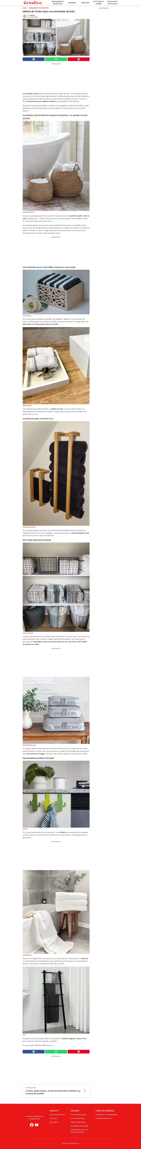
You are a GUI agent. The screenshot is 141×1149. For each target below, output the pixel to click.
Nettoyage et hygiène (98, 3)
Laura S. (32, 15)
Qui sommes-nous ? (57, 1114)
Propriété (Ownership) (79, 1126)
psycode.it (53, 1122)
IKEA (24, 1035)
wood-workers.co (27, 405)
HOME (24, 8)
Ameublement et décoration (58, 3)
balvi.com (25, 829)
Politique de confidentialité (106, 1114)
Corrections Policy (77, 1118)
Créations (85, 3)
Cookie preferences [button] (103, 1118)
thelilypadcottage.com (29, 212)
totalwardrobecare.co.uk (29, 745)
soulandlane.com (27, 955)
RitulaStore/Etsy (27, 315)
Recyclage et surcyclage (112, 3)
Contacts (53, 1118)
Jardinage (72, 3)
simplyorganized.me (28, 633)
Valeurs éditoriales (77, 1122)
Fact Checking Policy (78, 1114)
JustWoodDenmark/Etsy (29, 527)
